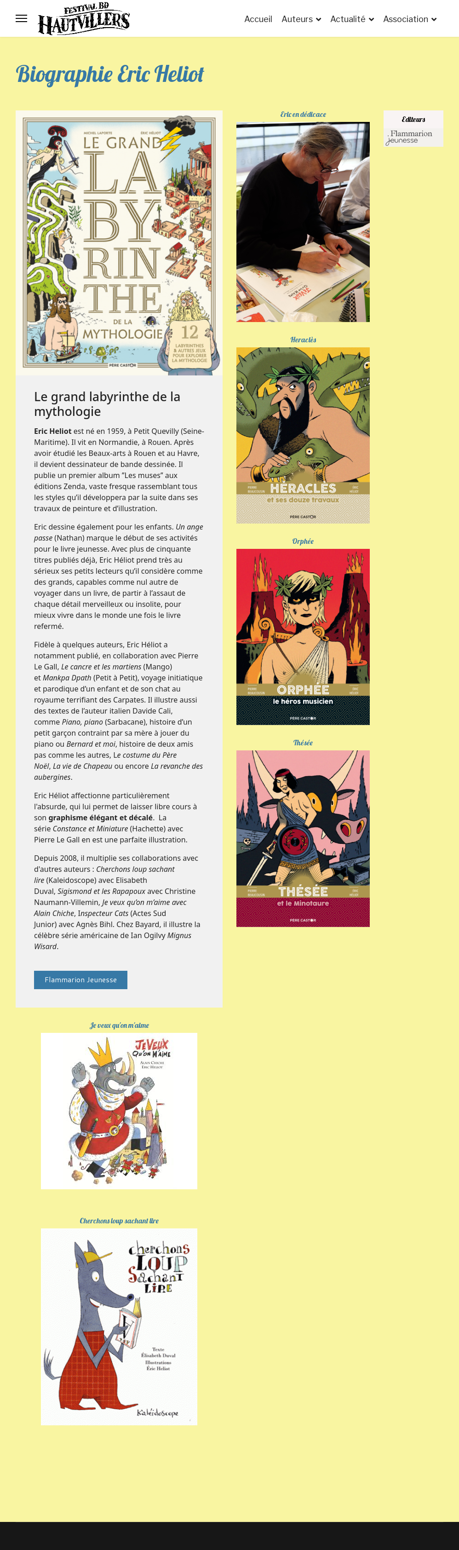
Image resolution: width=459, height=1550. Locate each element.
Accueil (258, 19)
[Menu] (21, 18)
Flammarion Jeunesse (81, 979)
